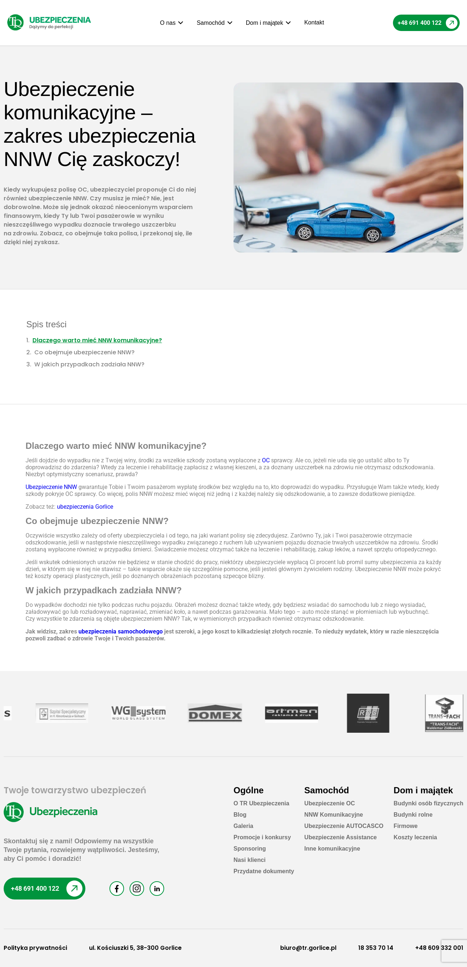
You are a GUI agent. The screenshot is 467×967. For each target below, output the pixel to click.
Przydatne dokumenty (264, 871)
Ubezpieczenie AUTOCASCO (343, 826)
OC (266, 460)
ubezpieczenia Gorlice (85, 506)
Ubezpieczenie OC (329, 803)
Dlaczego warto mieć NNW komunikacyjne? (97, 340)
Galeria (243, 826)
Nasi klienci (250, 860)
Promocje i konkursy (262, 837)
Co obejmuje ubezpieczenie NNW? (84, 352)
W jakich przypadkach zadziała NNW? (89, 364)
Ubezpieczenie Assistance (340, 837)
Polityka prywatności (35, 948)
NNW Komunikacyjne (333, 815)
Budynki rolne (413, 815)
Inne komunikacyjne (332, 848)
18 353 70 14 (375, 948)
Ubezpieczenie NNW (51, 487)
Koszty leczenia (415, 837)
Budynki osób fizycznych (428, 803)
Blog (240, 815)
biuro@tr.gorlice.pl (308, 948)
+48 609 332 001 (439, 948)
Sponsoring (250, 848)
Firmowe (406, 826)
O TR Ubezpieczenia (261, 803)
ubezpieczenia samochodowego (120, 631)
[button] (172, 23)
